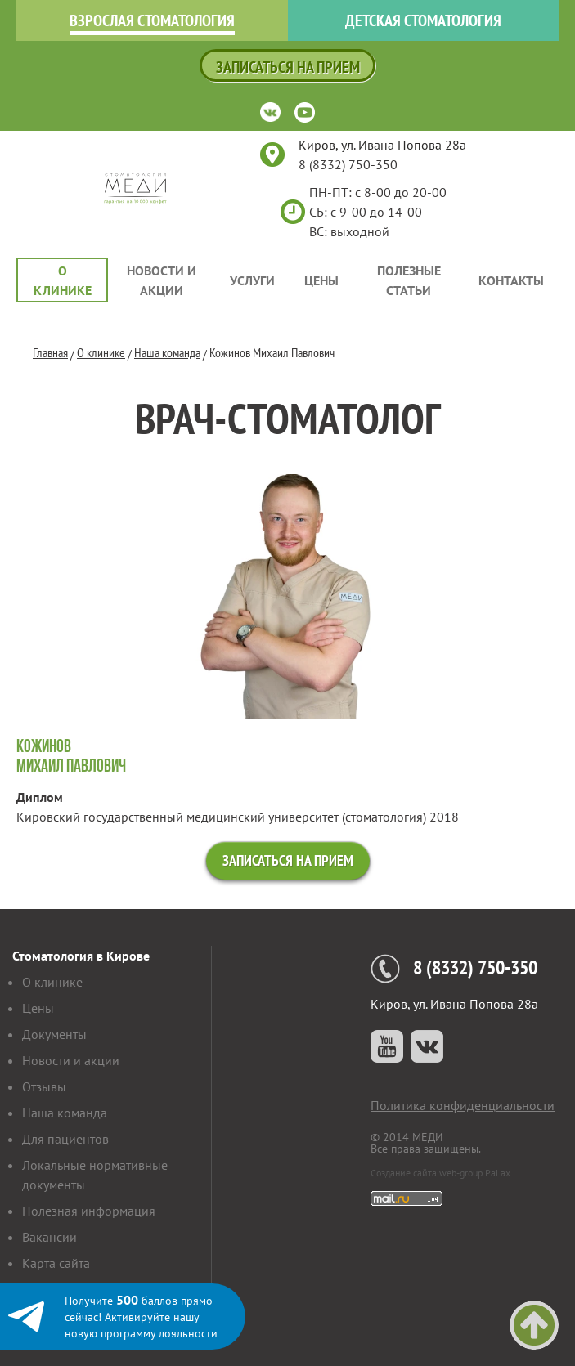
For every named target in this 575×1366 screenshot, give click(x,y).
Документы (54, 1034)
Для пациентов (65, 1139)
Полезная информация (88, 1211)
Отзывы (44, 1086)
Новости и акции (161, 280)
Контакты (511, 280)
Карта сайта (56, 1263)
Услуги (252, 280)
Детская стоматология (423, 20)
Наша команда (167, 352)
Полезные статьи (409, 280)
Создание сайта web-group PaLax (440, 1173)
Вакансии (49, 1237)
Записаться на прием (288, 67)
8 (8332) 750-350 (348, 164)
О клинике (63, 280)
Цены (321, 280)
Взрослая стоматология (152, 20)
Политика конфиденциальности (463, 1105)
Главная (50, 352)
